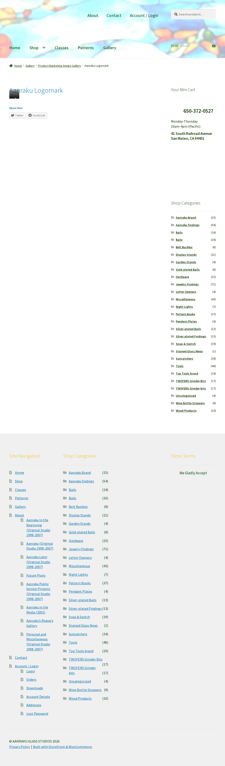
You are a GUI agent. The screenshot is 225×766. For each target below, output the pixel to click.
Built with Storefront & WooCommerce (62, 746)
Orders (31, 679)
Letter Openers (186, 292)
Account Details (38, 696)
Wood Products (186, 411)
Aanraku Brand (186, 217)
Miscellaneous (185, 299)
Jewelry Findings (187, 284)
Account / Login (144, 15)
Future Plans (35, 575)
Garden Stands (186, 262)
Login (30, 671)
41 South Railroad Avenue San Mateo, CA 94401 (191, 136)
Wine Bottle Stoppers (190, 403)
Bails (179, 232)
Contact (114, 15)
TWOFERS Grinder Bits (191, 381)
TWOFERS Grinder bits (191, 388)
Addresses (33, 705)
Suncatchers (184, 358)
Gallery (109, 47)
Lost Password (37, 713)
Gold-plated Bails (188, 270)
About (92, 15)
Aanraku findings (188, 225)
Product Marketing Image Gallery (59, 66)
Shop (33, 47)
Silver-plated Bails (188, 329)
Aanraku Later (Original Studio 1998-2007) (38, 562)
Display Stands (186, 255)
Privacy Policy (19, 746)
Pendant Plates (186, 321)
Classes (62, 47)
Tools (179, 366)
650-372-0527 (198, 110)
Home (14, 47)
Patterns (86, 47)
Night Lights (184, 307)
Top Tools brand (187, 373)
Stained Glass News (189, 351)
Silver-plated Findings (191, 336)
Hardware (182, 277)
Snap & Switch (186, 344)
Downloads (34, 688)
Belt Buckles (184, 247)
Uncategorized (186, 396)
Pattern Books (185, 314)
